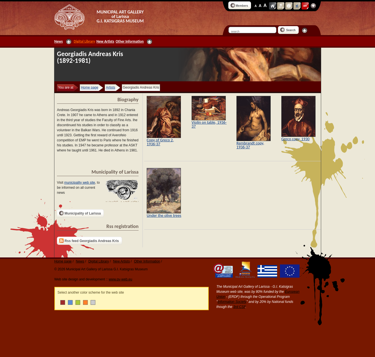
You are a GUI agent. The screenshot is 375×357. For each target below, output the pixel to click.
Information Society (232, 302)
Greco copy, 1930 (295, 138)
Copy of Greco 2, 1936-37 (160, 141)
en (305, 5)
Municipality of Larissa (80, 213)
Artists (110, 87)
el (297, 5)
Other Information (130, 41)
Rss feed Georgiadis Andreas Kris (89, 240)
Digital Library (84, 41)
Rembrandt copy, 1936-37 (250, 145)
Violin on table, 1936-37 (209, 124)
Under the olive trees (164, 215)
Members (239, 5)
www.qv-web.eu (120, 279)
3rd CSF (239, 307)
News (58, 41)
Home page (89, 87)
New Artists (105, 41)
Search (288, 29)
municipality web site (79, 183)
